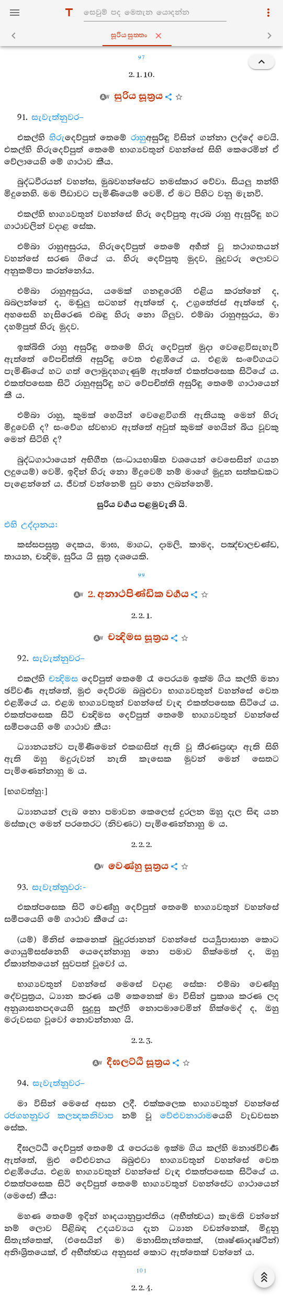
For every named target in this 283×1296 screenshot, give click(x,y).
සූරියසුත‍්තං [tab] (144, 35)
